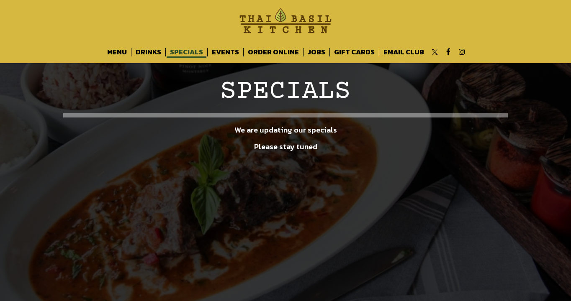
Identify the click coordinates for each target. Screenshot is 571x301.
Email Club (403, 52)
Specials (186, 52)
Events (225, 52)
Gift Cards (354, 52)
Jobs (316, 52)
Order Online (273, 52)
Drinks (148, 52)
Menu (117, 52)
